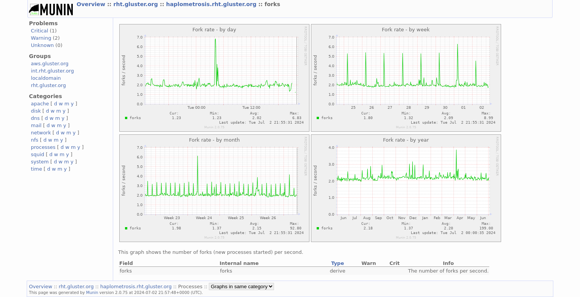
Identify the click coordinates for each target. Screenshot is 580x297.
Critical (39, 31)
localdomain (46, 78)
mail (36, 125)
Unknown (42, 45)
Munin (92, 292)
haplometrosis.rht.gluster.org (212, 4)
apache (40, 104)
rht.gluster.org (137, 4)
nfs (34, 140)
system (40, 162)
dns (35, 118)
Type (337, 263)
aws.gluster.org (50, 63)
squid (37, 154)
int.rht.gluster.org (52, 71)
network (41, 133)
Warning (41, 38)
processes (43, 147)
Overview (92, 4)
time (36, 169)
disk (36, 111)
